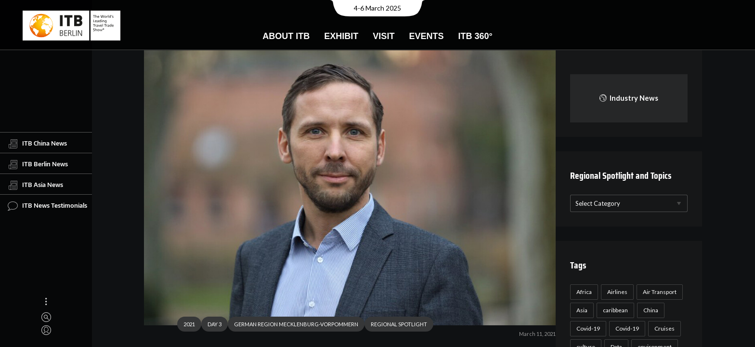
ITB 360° (475, 36)
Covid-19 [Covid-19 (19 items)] (626, 328)
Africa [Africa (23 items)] (582, 291)
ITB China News (37, 143)
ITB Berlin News (38, 164)
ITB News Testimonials (47, 205)
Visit (383, 36)
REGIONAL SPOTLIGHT (395, 325)
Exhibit (341, 36)
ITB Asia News (35, 185)
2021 (185, 325)
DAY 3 (211, 325)
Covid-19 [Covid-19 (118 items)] (587, 328)
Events (426, 36)
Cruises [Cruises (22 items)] (663, 328)
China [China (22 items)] (649, 310)
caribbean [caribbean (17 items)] (613, 310)
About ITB (286, 36)
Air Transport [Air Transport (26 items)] (658, 291)
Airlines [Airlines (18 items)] (616, 291)
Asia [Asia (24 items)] (580, 310)
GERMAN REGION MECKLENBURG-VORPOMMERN (292, 325)
